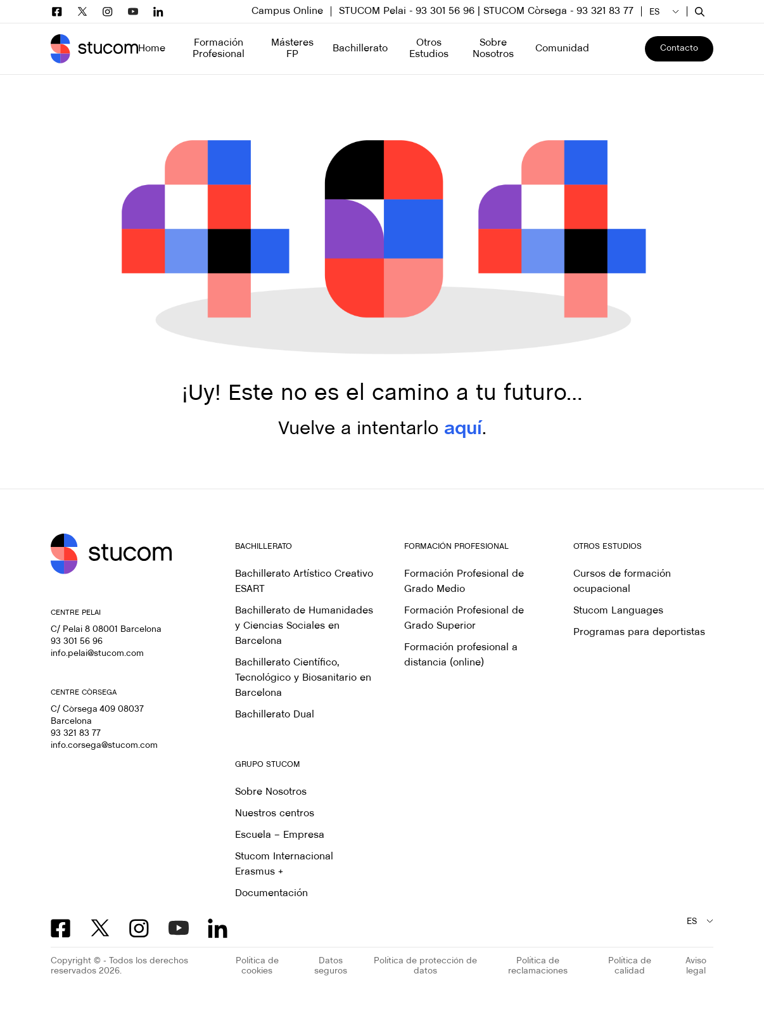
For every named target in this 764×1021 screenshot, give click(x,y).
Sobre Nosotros (271, 792)
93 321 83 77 (76, 733)
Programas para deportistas (639, 632)
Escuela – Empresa (279, 835)
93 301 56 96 (77, 642)
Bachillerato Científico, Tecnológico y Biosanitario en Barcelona (303, 678)
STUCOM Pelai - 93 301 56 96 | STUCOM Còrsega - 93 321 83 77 (486, 11)
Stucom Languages (618, 610)
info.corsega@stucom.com (104, 746)
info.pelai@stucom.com (97, 654)
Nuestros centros (274, 813)
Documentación (271, 893)
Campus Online (287, 11)
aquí (463, 429)
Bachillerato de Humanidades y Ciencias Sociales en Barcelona (304, 626)
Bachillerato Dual (274, 714)
